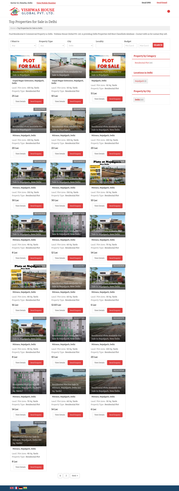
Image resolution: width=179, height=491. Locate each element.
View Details (21, 101)
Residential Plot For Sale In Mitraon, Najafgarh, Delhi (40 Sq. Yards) (27, 440)
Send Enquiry (35, 101)
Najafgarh (139, 81)
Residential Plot (142, 63)
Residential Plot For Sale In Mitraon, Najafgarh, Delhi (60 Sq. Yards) (66, 387)
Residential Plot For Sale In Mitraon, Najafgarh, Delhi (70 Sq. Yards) (27, 387)
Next (75, 475)
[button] (46, 3)
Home (12, 28)
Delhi (137, 100)
